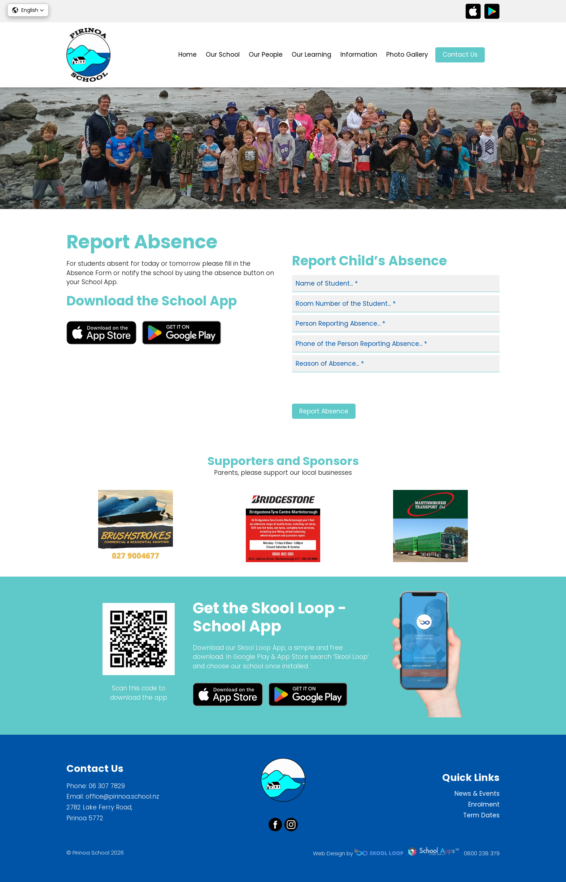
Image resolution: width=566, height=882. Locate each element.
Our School (223, 54)
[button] (28, 10)
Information (358, 54)
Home (187, 54)
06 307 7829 (107, 786)
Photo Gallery (407, 54)
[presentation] (347, 389)
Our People (266, 54)
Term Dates (481, 815)
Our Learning (311, 54)
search (496, 55)
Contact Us (460, 54)
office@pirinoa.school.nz (122, 796)
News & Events (477, 793)
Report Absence (323, 411)
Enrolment (484, 804)
